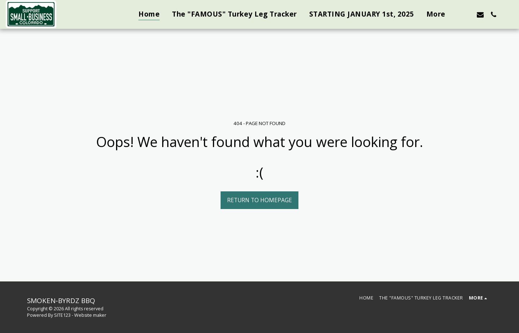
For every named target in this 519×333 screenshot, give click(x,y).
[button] (467, 14)
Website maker (90, 315)
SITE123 (62, 315)
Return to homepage (259, 200)
